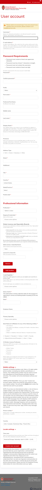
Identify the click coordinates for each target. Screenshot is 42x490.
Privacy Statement (5, 483)
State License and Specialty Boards (16, 224)
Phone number (7, 410)
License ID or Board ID (9, 252)
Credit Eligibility (7, 275)
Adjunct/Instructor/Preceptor (13, 338)
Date (4, 299)
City (4, 172)
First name (6, 94)
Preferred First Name (9, 102)
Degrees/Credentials (9, 215)
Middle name (7, 111)
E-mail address (7, 42)
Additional (6, 165)
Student (7, 336)
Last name (6, 118)
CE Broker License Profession (11, 342)
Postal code (6, 194)
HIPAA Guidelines (5, 485)
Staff (25, 336)
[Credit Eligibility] (11, 287)
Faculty (31, 336)
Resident (14, 336)
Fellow (20, 336)
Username (6, 32)
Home (10, 153)
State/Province (7, 187)
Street (5, 158)
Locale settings (8, 429)
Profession (6, 208)
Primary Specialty (8, 316)
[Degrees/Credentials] (11, 220)
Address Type (7, 150)
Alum (25, 338)
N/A (6, 153)
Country (5, 180)
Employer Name (8, 309)
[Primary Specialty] (11, 319)
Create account (36, 2)
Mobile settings (8, 367)
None (30, 338)
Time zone (6, 433)
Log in (29, 2)
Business (17, 153)
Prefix (5, 87)
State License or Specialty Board (12, 244)
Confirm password (8, 78)
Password (6, 72)
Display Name (7, 125)
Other (23, 153)
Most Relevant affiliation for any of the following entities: (20, 323)
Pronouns (6, 138)
